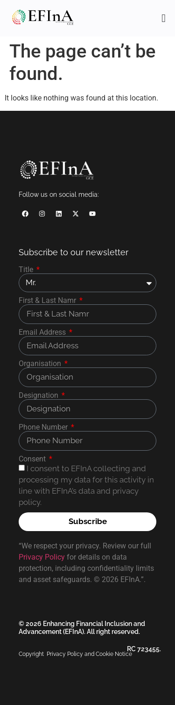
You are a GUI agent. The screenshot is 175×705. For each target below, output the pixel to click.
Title (27, 269)
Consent (33, 459)
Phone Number (44, 427)
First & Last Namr (48, 300)
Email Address (43, 332)
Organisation (41, 363)
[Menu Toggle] (163, 18)
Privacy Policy (42, 557)
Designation (39, 395)
